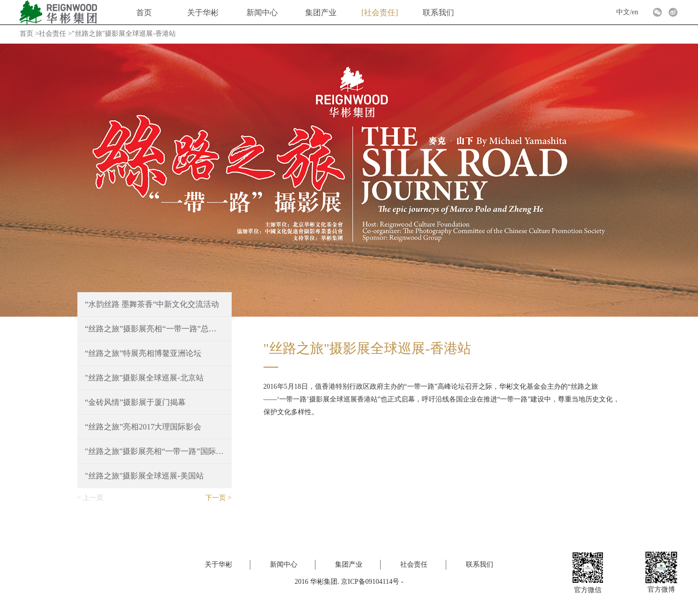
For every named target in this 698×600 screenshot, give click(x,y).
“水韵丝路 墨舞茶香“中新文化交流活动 (152, 304)
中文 (623, 12)
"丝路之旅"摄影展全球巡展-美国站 (144, 476)
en (635, 12)
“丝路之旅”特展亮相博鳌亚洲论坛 (143, 353)
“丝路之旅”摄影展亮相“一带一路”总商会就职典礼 (154, 329)
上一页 (93, 497)
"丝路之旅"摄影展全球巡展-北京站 (144, 378)
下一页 (215, 497)
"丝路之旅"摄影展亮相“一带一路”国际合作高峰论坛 (154, 451)
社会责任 (379, 12)
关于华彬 (202, 12)
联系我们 (438, 12)
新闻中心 (262, 12)
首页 (144, 12)
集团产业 (321, 12)
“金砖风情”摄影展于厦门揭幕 (135, 402)
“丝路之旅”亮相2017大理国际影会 (143, 427)
